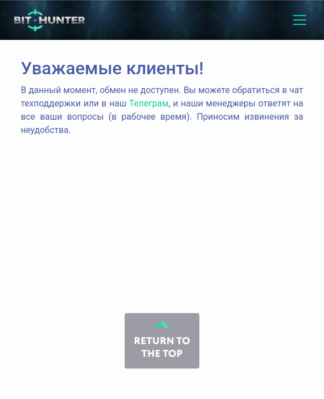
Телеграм (148, 103)
